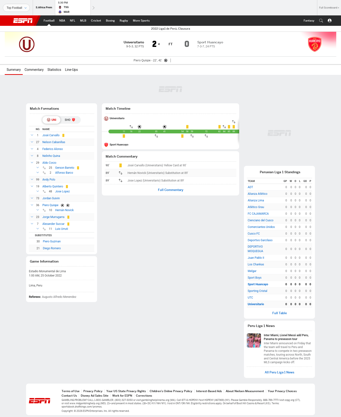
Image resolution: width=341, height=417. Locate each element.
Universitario (117, 118)
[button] (321, 21)
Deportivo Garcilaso (260, 240)
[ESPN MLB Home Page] (83, 20)
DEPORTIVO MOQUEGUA (255, 249)
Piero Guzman (52, 241)
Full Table (279, 313)
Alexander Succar (53, 224)
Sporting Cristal (257, 291)
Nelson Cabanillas (53, 142)
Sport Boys (254, 277)
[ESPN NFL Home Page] (72, 20)
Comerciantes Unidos (261, 227)
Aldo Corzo (49, 162)
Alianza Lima (256, 200)
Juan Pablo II (256, 257)
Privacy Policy (93, 391)
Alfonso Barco (64, 172)
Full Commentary (170, 190)
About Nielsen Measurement (245, 391)
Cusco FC (254, 233)
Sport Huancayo (119, 144)
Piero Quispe (50, 205)
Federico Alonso (52, 149)
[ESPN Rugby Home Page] (124, 20)
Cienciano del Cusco (261, 220)
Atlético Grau (256, 207)
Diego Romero (52, 248)
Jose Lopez (62, 191)
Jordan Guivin (51, 198)
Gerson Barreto (64, 167)
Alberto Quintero (52, 186)
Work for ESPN (122, 395)
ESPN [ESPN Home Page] (23, 20)
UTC (250, 297)
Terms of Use (71, 391)
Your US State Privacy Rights (126, 391)
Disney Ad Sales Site (94, 395)
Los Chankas (256, 264)
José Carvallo (50, 135)
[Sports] (16, 8)
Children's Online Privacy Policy (171, 391)
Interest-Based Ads (209, 391)
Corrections (144, 395)
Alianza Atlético (257, 193)
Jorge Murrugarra (53, 217)
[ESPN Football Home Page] (49, 20)
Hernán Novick (64, 210)
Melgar (252, 271)
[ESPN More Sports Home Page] (141, 20)
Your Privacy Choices (282, 391)
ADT (250, 187)
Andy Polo (48, 179)
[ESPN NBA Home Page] (62, 20)
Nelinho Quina (51, 156)
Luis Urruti (61, 229)
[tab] (51, 120)
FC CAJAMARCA (258, 213)
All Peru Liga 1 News (279, 372)
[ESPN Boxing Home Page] (110, 20)
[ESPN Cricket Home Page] (96, 20)
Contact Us (69, 395)
